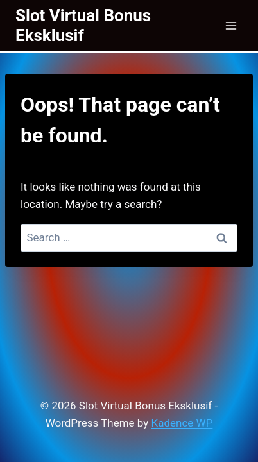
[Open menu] (231, 25)
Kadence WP (182, 422)
